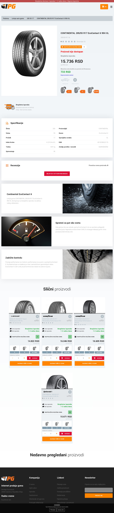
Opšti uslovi (33, 488)
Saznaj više (61, 510)
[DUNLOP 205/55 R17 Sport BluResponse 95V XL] (24, 305)
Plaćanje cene (61, 484)
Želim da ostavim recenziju (57, 174)
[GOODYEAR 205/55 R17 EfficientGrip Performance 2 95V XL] (89, 305)
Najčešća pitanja (62, 499)
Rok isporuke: (15, 331)
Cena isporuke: (16, 329)
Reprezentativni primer (67, 75)
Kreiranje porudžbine (63, 492)
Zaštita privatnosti (63, 488)
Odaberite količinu (15, 355)
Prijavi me (98, 495)
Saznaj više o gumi (24, 363)
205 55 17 (30, 18)
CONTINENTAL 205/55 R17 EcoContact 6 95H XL (53, 18)
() (105, 6)
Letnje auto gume (18, 18)
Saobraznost (33, 495)
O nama (31, 484)
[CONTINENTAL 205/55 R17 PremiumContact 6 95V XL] (57, 381)
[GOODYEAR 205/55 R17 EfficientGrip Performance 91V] (57, 305)
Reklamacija (61, 495)
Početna (6, 18)
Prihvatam (52, 510)
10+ (102, 337)
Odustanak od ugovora (36, 499)
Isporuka (32, 492)
